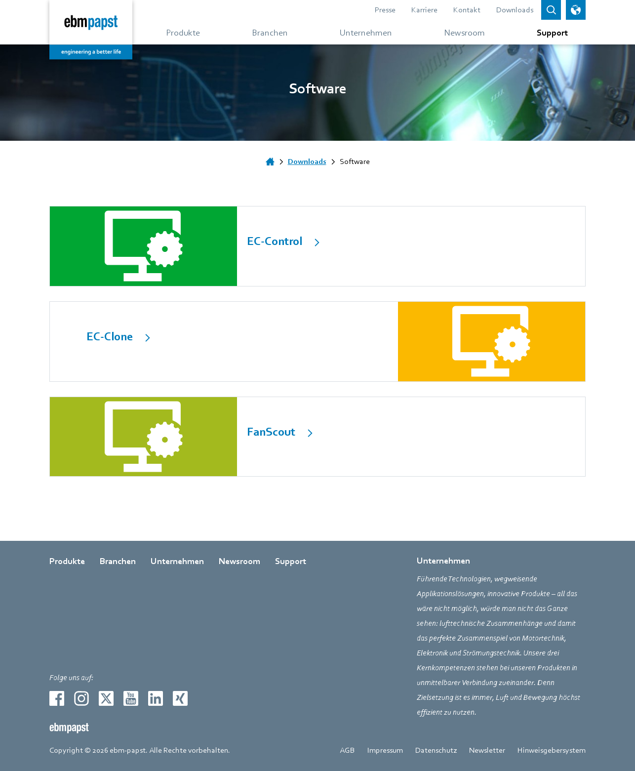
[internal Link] (317, 246)
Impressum (385, 750)
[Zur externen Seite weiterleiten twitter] (106, 698)
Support (290, 561)
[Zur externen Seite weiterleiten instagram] (81, 698)
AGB (347, 750)
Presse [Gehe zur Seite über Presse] (385, 9)
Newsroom (239, 561)
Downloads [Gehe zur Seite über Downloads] (514, 9)
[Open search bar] (551, 10)
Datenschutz (436, 750)
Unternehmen (177, 561)
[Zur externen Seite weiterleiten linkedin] (155, 698)
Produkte (67, 561)
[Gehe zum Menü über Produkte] (183, 32)
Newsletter (487, 750)
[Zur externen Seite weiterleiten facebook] (56, 698)
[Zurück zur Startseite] (90, 29)
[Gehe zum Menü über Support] (548, 32)
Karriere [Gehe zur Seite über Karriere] (424, 9)
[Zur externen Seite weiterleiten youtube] (130, 698)
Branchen (118, 561)
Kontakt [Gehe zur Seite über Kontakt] (466, 9)
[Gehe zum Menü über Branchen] (270, 32)
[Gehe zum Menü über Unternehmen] (366, 32)
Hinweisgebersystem (551, 750)
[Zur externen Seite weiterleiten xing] (180, 698)
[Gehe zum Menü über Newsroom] (464, 32)
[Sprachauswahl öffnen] (576, 10)
